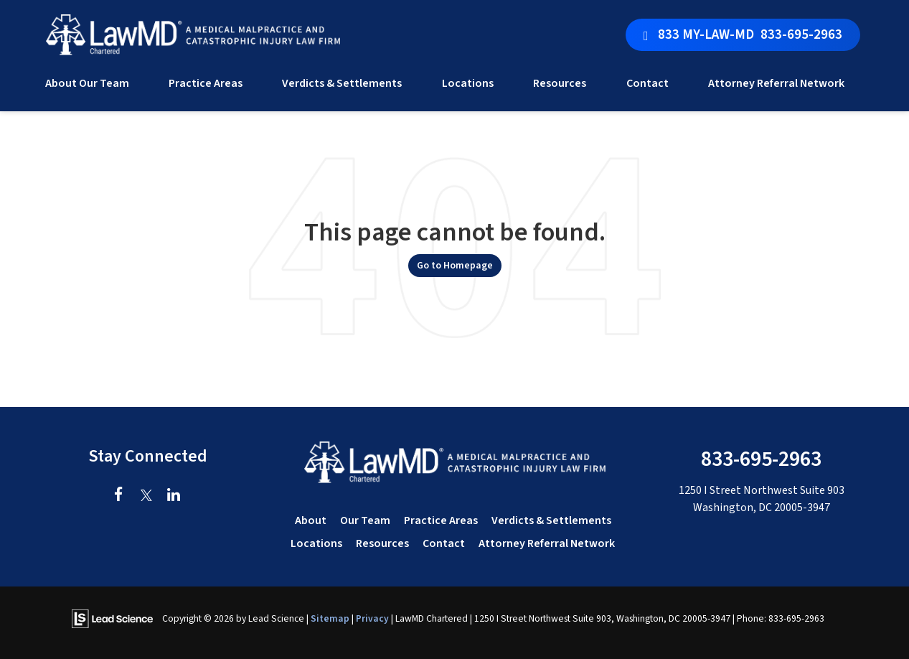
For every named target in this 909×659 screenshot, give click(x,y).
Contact (444, 543)
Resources (382, 543)
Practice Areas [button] (205, 83)
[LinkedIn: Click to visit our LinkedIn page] (173, 496)
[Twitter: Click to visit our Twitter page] (146, 496)
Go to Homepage (455, 265)
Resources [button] (559, 83)
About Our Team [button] (87, 83)
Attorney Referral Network (776, 83)
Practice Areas (441, 520)
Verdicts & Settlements (342, 83)
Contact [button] (647, 83)
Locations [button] (468, 83)
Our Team (365, 520)
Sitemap (330, 618)
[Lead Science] (112, 618)
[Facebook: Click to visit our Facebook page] (118, 496)
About (310, 520)
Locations (316, 543)
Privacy (372, 618)
